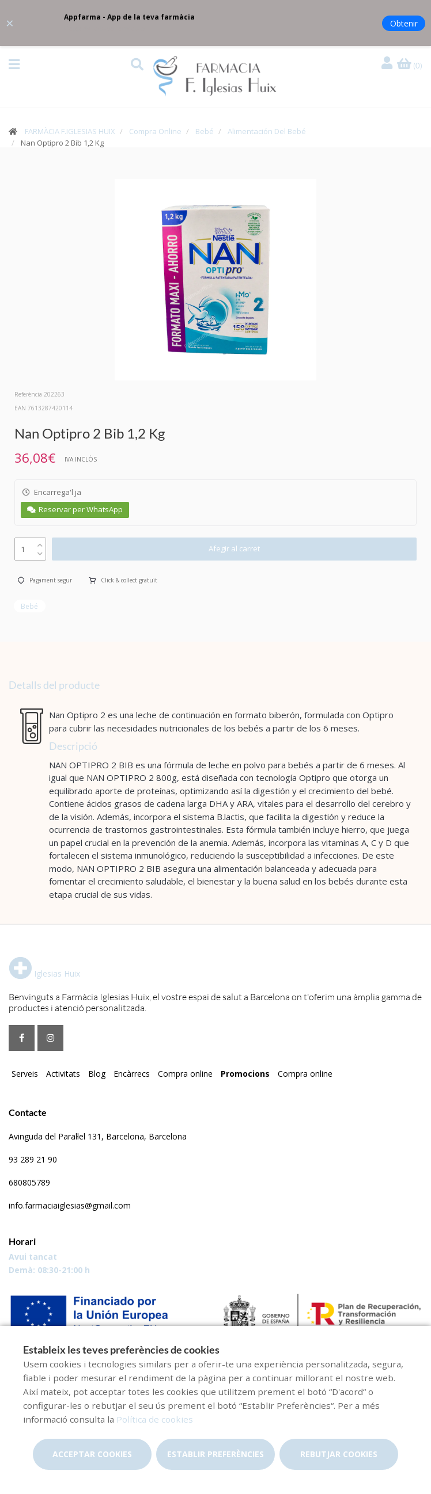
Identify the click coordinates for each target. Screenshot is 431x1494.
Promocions (245, 1073)
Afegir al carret (234, 548)
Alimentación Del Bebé (267, 131)
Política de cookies (154, 1419)
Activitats (63, 1073)
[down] (40, 551)
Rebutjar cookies (338, 1454)
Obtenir (404, 23)
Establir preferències (215, 1454)
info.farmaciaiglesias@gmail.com (70, 1205)
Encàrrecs (132, 1073)
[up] (40, 542)
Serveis (25, 1073)
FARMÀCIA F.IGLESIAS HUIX (70, 131)
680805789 (29, 1182)
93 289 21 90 (33, 1159)
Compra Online (155, 131)
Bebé (204, 131)
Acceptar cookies (92, 1454)
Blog (96, 1073)
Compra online (185, 1073)
